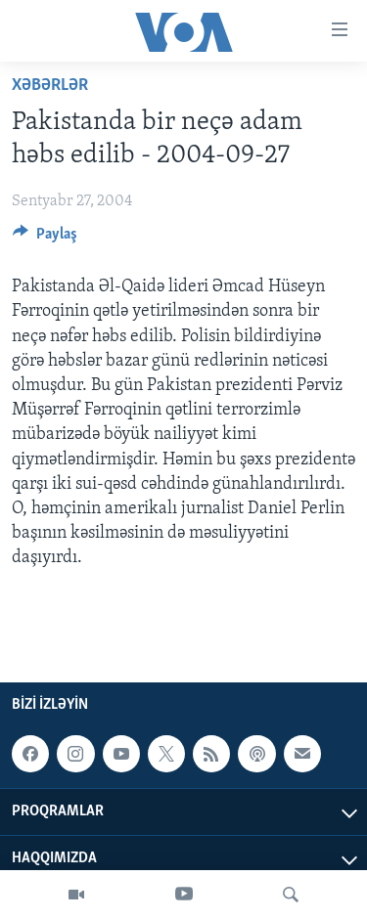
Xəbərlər (50, 85)
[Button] (45, 238)
